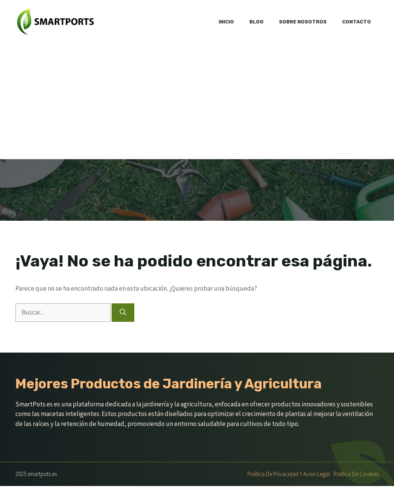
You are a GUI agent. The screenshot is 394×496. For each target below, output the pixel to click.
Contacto (356, 22)
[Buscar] (123, 312)
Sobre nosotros (303, 22)
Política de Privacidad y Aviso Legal (288, 474)
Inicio (226, 22)
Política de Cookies (356, 474)
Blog (256, 22)
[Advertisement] (197, 101)
